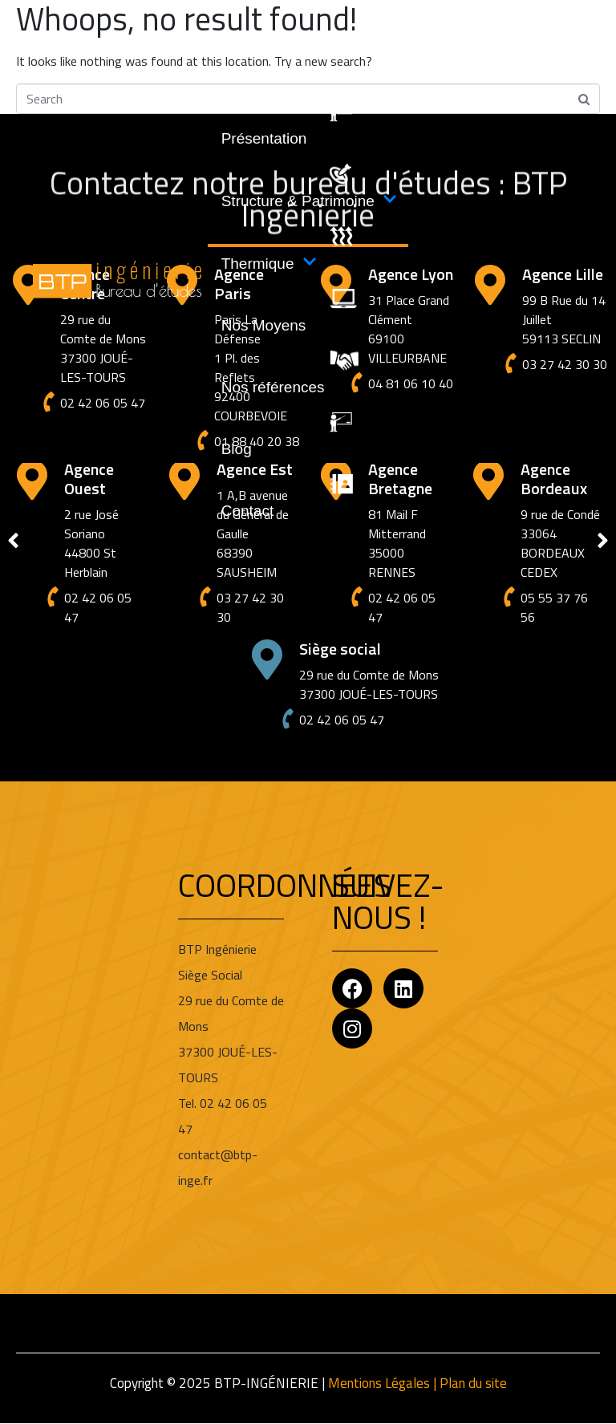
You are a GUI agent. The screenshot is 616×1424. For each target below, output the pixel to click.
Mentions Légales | (384, 1383)
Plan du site (473, 1383)
